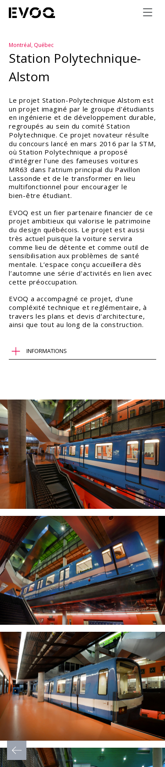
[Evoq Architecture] (32, 12)
